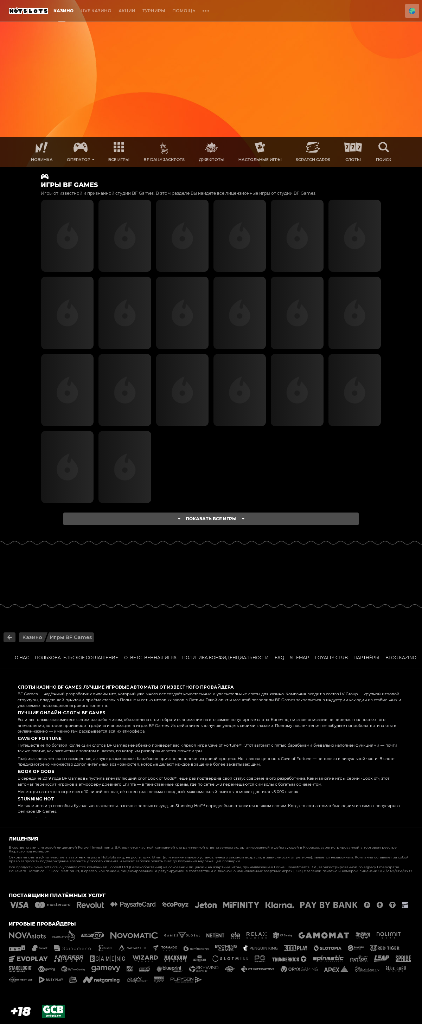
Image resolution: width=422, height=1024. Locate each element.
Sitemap (299, 657)
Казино (63, 10)
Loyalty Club (331, 657)
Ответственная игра (150, 657)
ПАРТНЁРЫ (366, 657)
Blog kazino (400, 657)
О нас (22, 657)
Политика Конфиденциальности (225, 657)
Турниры (153, 10)
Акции (127, 10)
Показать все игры (211, 518)
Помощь (184, 10)
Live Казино (96, 10)
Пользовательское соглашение (76, 657)
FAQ (279, 657)
